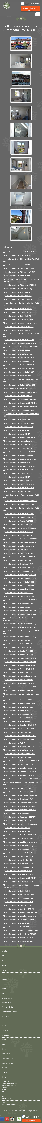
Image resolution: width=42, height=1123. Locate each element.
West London (6, 1053)
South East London (7, 1063)
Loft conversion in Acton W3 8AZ (17, 711)
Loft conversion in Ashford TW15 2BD (19, 589)
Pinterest (4, 1040)
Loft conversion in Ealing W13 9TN (18, 905)
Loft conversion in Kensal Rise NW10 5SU (21, 627)
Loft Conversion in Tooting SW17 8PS (19, 718)
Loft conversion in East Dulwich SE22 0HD (21, 795)
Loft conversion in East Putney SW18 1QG (21, 624)
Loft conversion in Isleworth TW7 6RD (19, 603)
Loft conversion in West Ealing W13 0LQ (20, 578)
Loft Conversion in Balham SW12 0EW (19, 546)
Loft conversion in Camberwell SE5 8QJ (20, 504)
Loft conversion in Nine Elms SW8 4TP (19, 909)
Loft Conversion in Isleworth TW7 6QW (19, 410)
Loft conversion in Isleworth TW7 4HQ (19, 582)
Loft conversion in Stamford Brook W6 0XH (21, 803)
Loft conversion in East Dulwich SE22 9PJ (21, 539)
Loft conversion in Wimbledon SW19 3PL (20, 611)
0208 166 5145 (6, 1098)
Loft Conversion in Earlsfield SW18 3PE (20, 703)
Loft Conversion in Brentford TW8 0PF (19, 376)
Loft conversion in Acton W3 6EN (17, 350)
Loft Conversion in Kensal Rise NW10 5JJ (21, 459)
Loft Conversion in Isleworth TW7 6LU (19, 252)
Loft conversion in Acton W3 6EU (17, 434)
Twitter (4, 1044)
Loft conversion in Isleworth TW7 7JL (19, 813)
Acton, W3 (5, 1072)
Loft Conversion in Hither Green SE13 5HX (21, 323)
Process (4, 970)
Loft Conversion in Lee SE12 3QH (17, 445)
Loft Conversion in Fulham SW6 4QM (19, 553)
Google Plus (5, 1035)
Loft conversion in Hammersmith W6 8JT (20, 690)
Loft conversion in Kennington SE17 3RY (20, 817)
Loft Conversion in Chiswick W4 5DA (19, 354)
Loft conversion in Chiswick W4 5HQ (19, 707)
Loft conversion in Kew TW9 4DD (17, 330)
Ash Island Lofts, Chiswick (9, 1012)
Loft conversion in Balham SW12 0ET (19, 672)
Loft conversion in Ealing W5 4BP (18, 491)
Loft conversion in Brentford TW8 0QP (19, 568)
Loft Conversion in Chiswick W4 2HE (19, 448)
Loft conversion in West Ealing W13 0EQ (20, 637)
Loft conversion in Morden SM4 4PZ (18, 860)
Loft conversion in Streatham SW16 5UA (20, 768)
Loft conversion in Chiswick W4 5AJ (19, 799)
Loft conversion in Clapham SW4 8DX (19, 517)
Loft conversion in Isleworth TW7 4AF (19, 898)
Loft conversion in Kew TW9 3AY (17, 927)
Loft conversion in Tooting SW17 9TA (19, 764)
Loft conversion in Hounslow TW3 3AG (20, 700)
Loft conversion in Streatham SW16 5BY (20, 775)
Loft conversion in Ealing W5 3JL (17, 828)
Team (3, 960)
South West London (7, 1058)
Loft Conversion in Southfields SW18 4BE (21, 557)
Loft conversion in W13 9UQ (16, 743)
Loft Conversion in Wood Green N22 (18, 309)
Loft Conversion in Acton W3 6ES (17, 276)
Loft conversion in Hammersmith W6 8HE (21, 665)
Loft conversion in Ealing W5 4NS (18, 757)
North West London (7, 1068)
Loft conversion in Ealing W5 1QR (18, 560)
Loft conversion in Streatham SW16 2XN (20, 835)
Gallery (4, 965)
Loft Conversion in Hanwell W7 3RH (18, 463)
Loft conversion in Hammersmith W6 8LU (20, 614)
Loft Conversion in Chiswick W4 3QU (19, 312)
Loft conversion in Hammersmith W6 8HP (21, 452)
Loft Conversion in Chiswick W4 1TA (19, 593)
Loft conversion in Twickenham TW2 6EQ (20, 658)
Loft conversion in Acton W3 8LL (17, 721)
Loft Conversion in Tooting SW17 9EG (19, 268)
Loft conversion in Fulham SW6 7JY (18, 396)
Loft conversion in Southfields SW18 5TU (20, 772)
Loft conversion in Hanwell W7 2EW (18, 871)
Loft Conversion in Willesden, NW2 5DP (20, 272)
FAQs (3, 993)
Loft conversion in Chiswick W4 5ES (19, 550)
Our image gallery (7, 1002)
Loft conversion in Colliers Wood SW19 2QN (22, 761)
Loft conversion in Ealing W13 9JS (18, 820)
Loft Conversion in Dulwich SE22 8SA (19, 255)
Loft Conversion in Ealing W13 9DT (18, 296)
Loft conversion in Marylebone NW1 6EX (20, 687)
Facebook (5, 1021)
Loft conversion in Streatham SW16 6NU (20, 725)
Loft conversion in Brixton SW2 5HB (19, 874)
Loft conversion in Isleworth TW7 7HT (19, 571)
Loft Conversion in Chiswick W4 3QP (19, 289)
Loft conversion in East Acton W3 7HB (19, 585)
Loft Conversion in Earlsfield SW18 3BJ (20, 385)
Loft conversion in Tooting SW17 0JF (19, 856)
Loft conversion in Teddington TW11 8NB (20, 662)
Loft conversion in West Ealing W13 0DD (20, 676)
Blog (3, 975)
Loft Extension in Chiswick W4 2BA (18, 389)
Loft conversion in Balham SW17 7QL (19, 655)
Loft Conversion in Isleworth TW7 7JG (19, 361)
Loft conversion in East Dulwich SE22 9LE (21, 406)
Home (3, 956)
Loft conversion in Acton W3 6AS (17, 430)
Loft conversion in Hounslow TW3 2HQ (20, 806)
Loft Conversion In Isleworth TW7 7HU (19, 514)
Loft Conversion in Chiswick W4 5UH (19, 941)
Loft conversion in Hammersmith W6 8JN (20, 343)
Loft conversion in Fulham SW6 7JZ (18, 644)
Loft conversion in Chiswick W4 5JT (18, 647)
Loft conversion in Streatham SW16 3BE (20, 683)
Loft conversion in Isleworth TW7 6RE (19, 864)
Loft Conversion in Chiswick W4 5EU (19, 427)
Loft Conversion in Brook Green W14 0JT (20, 934)
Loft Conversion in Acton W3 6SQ (18, 265)
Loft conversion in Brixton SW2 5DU (19, 938)
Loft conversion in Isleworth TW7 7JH (19, 488)
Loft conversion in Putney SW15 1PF (19, 455)
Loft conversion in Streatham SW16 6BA (20, 916)
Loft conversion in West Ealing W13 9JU (20, 575)
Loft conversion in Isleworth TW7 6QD (19, 846)
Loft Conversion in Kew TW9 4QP (17, 292)
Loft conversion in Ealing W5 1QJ (18, 732)
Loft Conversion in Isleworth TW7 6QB (19, 470)
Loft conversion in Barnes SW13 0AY (19, 680)
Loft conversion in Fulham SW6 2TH (19, 480)
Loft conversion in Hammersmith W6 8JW (21, 912)
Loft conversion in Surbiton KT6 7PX (19, 532)
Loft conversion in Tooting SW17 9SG (19, 596)
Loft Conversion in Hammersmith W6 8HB (21, 437)
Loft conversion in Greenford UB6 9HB (19, 920)
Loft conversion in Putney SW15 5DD (19, 521)
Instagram (5, 1030)
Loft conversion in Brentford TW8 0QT (19, 746)
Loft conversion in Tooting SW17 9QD (19, 729)
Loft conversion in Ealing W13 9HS (18, 891)
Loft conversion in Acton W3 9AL (17, 831)
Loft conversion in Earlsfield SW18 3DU (20, 754)
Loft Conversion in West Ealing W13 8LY (20, 441)
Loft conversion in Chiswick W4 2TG (19, 750)
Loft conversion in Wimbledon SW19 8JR (20, 542)
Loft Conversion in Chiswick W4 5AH (19, 319)
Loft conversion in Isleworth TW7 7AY (19, 867)
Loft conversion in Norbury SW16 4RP (19, 739)
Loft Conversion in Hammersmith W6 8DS (21, 392)
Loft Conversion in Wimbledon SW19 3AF (20, 285)
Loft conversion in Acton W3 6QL (17, 923)
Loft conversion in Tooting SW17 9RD (19, 484)
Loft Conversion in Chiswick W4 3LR (19, 881)
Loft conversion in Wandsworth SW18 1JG (21, 501)
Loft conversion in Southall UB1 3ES (19, 651)
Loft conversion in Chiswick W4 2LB (19, 902)
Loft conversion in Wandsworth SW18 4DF (21, 824)
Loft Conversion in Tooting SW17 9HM (19, 669)
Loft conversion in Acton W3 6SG (18, 607)
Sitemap (4, 979)
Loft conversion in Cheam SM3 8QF (18, 299)
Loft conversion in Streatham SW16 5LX (20, 466)
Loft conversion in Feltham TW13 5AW (19, 894)
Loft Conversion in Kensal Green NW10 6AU (21, 347)
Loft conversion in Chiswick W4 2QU (19, 473)
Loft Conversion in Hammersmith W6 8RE (21, 403)
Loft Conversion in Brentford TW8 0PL (19, 419)
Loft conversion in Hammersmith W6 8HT (20, 878)
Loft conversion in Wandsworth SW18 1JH (21, 528)
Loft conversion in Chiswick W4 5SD (19, 792)
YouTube (4, 1025)
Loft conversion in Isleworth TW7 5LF (19, 714)
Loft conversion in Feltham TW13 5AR (19, 423)
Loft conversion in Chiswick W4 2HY (19, 838)
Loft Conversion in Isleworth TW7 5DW (19, 340)
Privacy (4, 988)
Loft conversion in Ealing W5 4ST (18, 640)
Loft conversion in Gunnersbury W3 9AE (20, 736)
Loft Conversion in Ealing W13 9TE (18, 316)
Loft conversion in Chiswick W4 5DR (19, 564)
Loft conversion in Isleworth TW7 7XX (19, 849)
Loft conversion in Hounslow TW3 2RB (20, 368)
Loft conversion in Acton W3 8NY (17, 477)
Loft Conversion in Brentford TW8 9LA (19, 365)
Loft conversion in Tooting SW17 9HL (19, 524)
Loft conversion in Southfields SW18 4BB (21, 842)
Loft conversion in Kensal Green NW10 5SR (21, 779)
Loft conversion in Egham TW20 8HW (19, 327)
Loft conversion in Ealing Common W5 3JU (21, 930)
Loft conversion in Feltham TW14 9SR (19, 358)
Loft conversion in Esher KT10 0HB (18, 788)
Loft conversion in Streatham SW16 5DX (20, 810)
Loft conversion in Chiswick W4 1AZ (19, 535)
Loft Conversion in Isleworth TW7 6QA (19, 372)
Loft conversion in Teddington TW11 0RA (20, 399)
